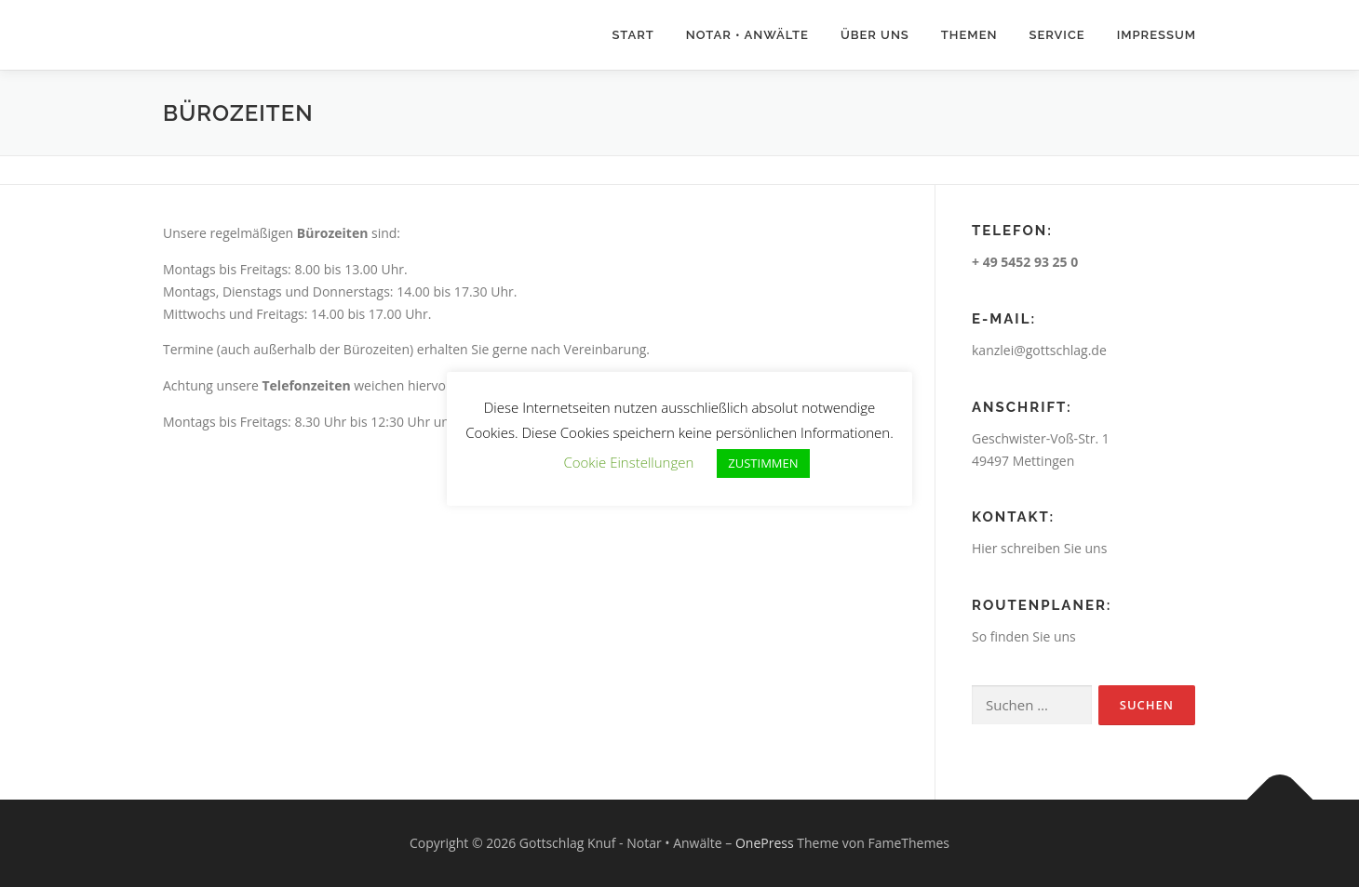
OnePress (764, 843)
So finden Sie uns (1024, 636)
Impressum (1156, 35)
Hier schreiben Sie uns (1039, 548)
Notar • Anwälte (747, 35)
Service (1056, 35)
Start (632, 35)
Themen (969, 35)
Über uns (875, 35)
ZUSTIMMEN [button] (763, 463)
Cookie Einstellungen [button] (628, 462)
